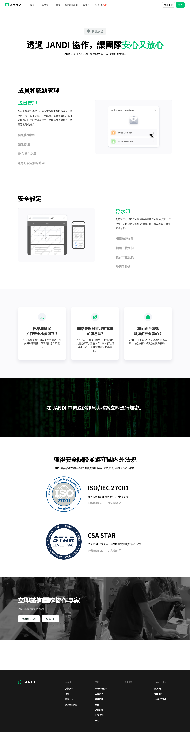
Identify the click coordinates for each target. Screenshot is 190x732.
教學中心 (69, 699)
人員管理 (99, 693)
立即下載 (168, 4)
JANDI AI (99, 709)
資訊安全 (69, 688)
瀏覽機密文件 (125, 238)
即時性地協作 (101, 688)
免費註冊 (50, 618)
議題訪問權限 (27, 135)
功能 (33, 4)
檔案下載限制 (125, 248)
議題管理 (24, 144)
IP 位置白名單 (27, 153)
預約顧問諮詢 (71, 4)
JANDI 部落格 (160, 699)
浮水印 (123, 211)
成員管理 (27, 103)
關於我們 (158, 688)
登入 (180, 4)
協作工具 (101, 4)
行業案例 (46, 4)
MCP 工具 (99, 715)
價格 (58, 4)
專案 (97, 720)
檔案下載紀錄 (125, 257)
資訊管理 (99, 699)
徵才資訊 (158, 693)
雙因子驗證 (123, 266)
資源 (86, 4)
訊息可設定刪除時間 (31, 163)
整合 (97, 704)
